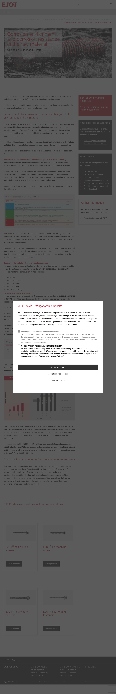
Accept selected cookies (58, 374)
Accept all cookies (58, 367)
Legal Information (58, 380)
